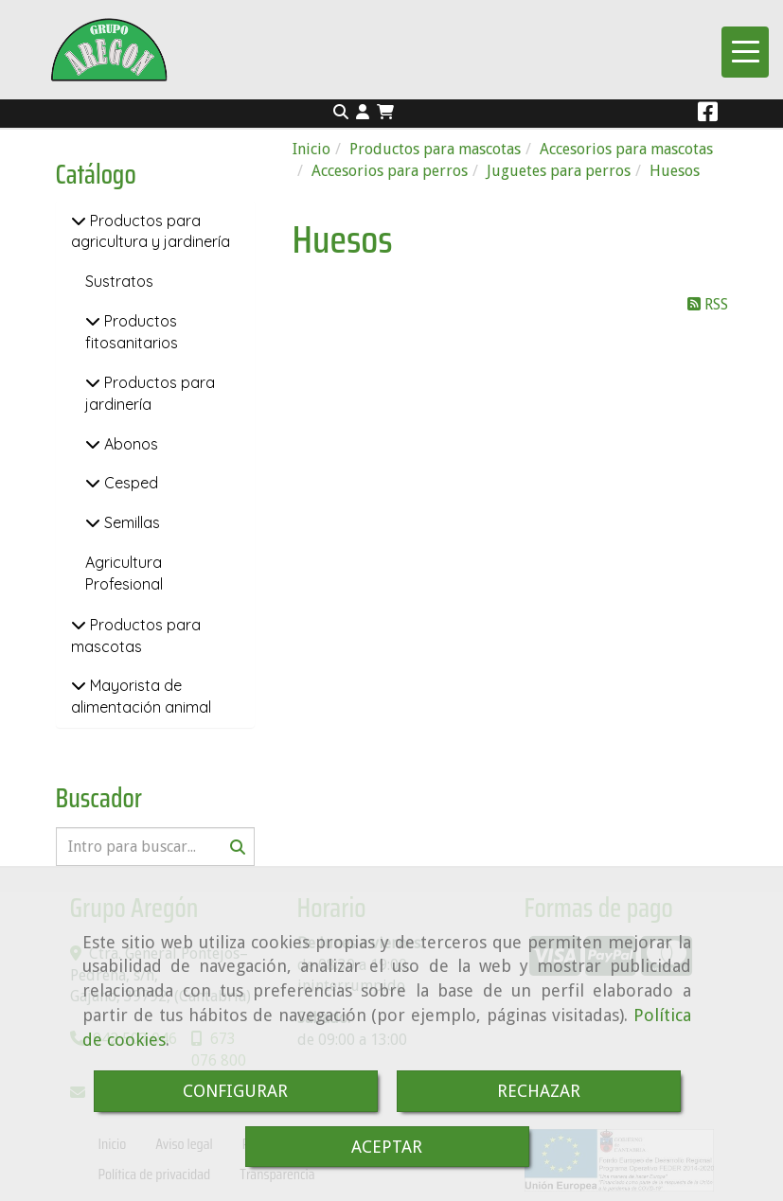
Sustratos (119, 281)
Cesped (129, 482)
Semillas (130, 522)
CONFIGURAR (235, 1091)
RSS (707, 304)
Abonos (129, 443)
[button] (362, 113)
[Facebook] (708, 115)
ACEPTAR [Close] (386, 1147)
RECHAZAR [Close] (538, 1091)
